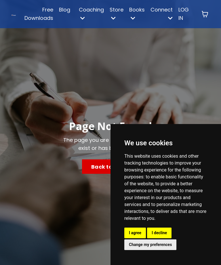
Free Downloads (38, 14)
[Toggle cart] (204, 14)
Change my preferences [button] (150, 244)
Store (116, 13)
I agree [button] (135, 232)
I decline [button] (159, 232)
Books (137, 13)
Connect (161, 13)
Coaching (91, 13)
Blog (64, 9)
